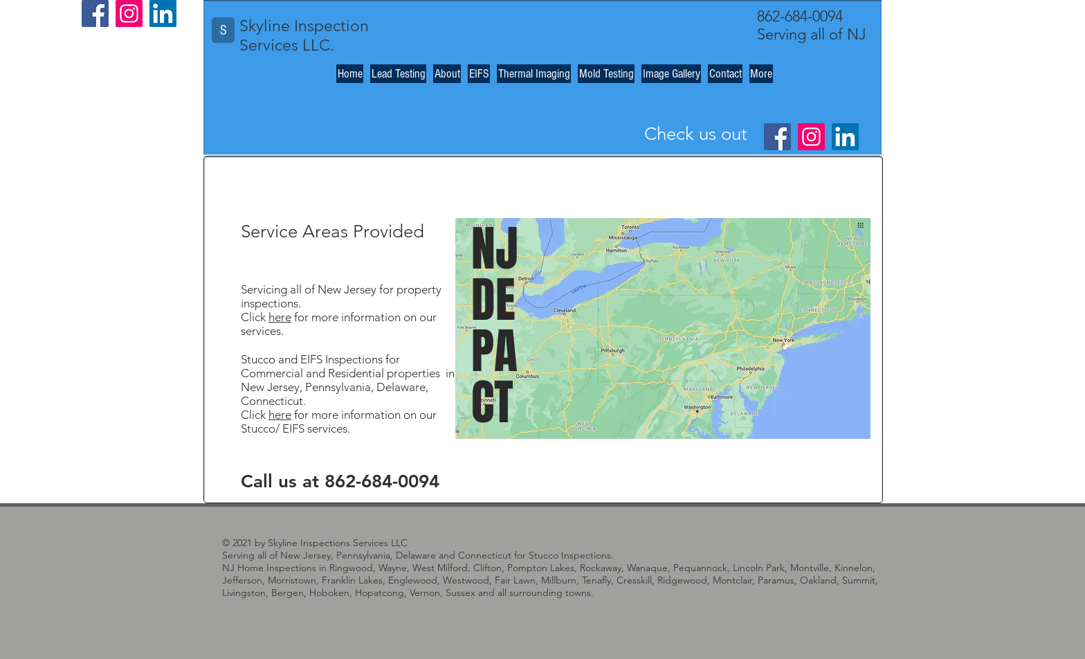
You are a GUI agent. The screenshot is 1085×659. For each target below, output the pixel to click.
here (279, 317)
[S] (223, 30)
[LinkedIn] (162, 13)
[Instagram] (129, 13)
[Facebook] (95, 13)
